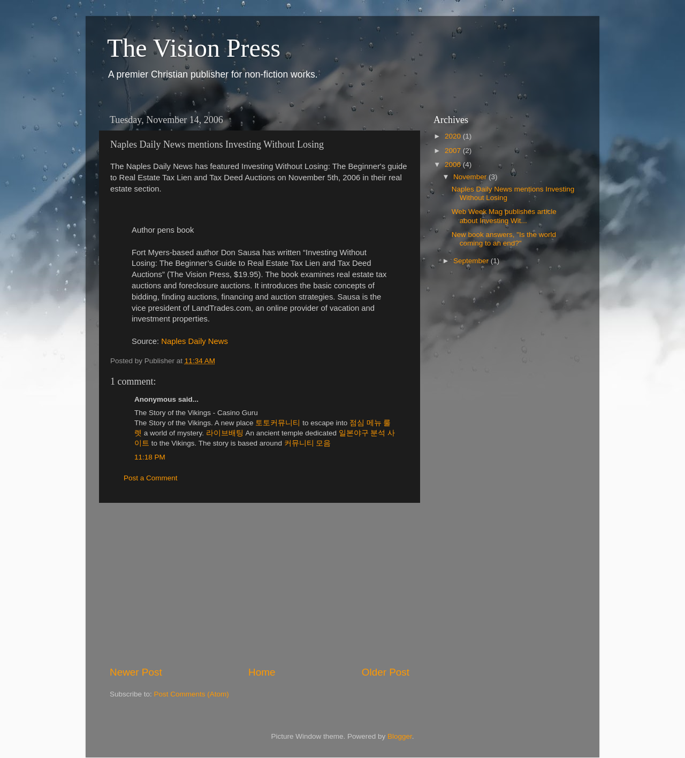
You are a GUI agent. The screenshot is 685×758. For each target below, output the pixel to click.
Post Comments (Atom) (191, 694)
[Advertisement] (259, 584)
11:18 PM (149, 457)
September (472, 261)
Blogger (399, 736)
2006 (454, 164)
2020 (454, 136)
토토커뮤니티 (277, 423)
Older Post (385, 672)
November (471, 177)
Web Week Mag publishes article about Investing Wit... (504, 216)
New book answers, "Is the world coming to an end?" (504, 239)
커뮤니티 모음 (307, 443)
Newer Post (136, 672)
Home (261, 672)
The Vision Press (193, 48)
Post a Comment (151, 478)
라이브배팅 (224, 433)
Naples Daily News (194, 341)
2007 (454, 151)
